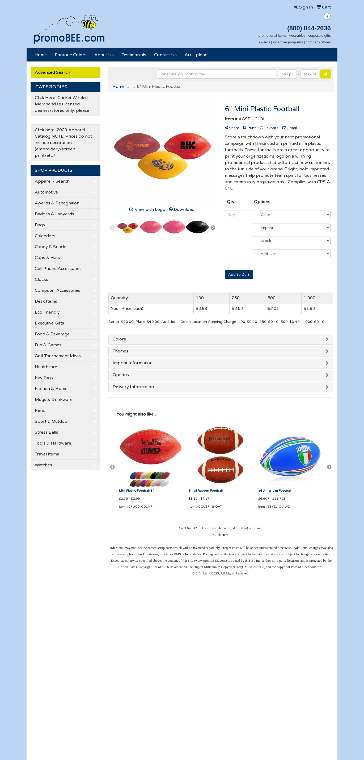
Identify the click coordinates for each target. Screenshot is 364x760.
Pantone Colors (70, 54)
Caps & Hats (47, 257)
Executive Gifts (49, 323)
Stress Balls (46, 432)
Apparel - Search (52, 181)
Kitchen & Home (51, 388)
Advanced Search (52, 72)
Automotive (46, 192)
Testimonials (134, 54)
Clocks (41, 279)
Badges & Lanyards (54, 214)
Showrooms (92, 621)
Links (86, 644)
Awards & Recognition (57, 203)
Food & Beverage (52, 334)
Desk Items (46, 301)
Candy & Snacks (51, 246)
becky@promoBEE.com (309, 697)
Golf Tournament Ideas (58, 356)
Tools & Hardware (53, 443)
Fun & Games (48, 345)
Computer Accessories (57, 290)
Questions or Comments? (56, 653)
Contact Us (165, 54)
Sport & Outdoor (52, 421)
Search (88, 614)
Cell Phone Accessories (58, 268)
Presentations (94, 629)
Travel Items (47, 454)
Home (41, 54)
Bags (40, 225)
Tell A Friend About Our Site (59, 660)
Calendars (45, 236)
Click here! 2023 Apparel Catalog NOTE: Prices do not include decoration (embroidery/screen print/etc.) (63, 142)
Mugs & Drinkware (54, 399)
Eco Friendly (47, 312)
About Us (104, 54)
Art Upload (196, 54)
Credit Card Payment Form (52, 636)
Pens (40, 410)
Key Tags (44, 377)
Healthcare (46, 366)
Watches (43, 465)
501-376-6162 (318, 684)
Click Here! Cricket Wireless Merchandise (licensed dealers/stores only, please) (63, 104)
